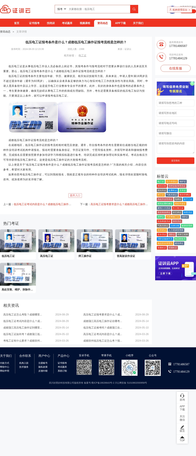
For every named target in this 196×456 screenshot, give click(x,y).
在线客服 (175, 68)
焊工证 (161, 195)
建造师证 (179, 243)
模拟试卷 (162, 186)
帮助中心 (4, 367)
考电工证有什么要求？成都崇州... (22, 340)
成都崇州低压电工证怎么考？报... (102, 340)
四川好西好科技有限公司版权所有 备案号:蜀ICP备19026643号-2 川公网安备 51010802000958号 (98, 382)
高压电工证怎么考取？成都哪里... (22, 314)
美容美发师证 (164, 212)
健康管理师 (187, 225)
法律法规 (175, 225)
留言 (182, 428)
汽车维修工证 (172, 217)
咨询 (182, 397)
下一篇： (114, 204)
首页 (16, 23)
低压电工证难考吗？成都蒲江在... (102, 327)
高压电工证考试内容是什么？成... (102, 334)
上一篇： (37, 204)
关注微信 (182, 418)
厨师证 (161, 217)
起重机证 (173, 190)
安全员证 (162, 234)
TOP (182, 439)
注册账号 (43, 363)
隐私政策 (43, 367)
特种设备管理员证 (177, 186)
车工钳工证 (178, 208)
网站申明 (4, 371)
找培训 (51, 23)
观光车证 (162, 190)
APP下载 (120, 23)
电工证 (82, 55)
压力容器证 (171, 181)
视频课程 (85, 23)
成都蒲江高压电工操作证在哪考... (102, 321)
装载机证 (162, 247)
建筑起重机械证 (165, 203)
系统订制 (62, 371)
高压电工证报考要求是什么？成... (102, 314)
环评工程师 (182, 234)
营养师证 (162, 230)
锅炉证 (183, 181)
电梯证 (178, 199)
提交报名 (175, 160)
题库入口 (75, 195)
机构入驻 (23, 363)
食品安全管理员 (165, 243)
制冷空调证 (185, 195)
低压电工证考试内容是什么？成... (22, 321)
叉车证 (183, 190)
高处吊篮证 (180, 203)
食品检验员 (180, 239)
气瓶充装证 (171, 195)
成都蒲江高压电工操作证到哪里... (22, 327)
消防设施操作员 (165, 239)
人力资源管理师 (176, 230)
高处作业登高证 (165, 199)
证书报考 (34, 23)
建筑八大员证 (164, 208)
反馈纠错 (43, 371)
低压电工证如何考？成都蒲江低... (22, 334)
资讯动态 (102, 23)
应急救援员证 (164, 221)
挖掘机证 (173, 247)
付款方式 (4, 363)
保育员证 (188, 212)
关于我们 (138, 23)
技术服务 (23, 367)
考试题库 (67, 23)
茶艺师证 (177, 212)
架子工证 (188, 199)
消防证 (185, 217)
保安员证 (177, 221)
